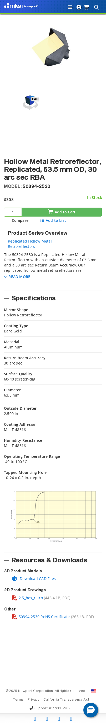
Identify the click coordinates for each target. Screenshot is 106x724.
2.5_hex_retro (27, 597)
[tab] (53, 269)
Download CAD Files (34, 578)
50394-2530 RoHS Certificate (41, 616)
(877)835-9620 (61, 708)
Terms (18, 699)
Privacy (33, 699)
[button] (17, 276)
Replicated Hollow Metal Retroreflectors (30, 244)
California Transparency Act (66, 699)
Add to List (53, 220)
